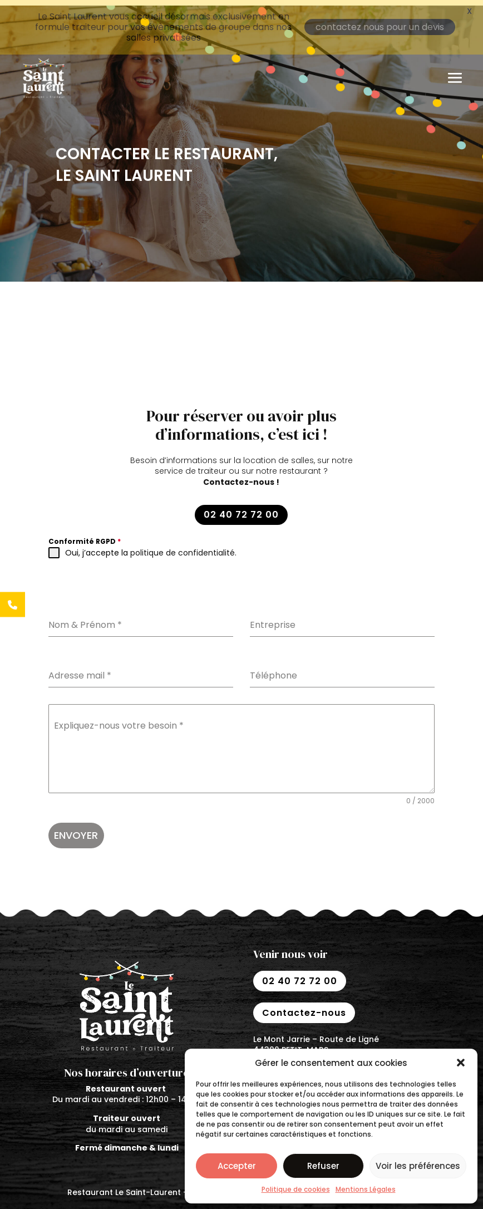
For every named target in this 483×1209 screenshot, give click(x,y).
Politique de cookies (296, 1189)
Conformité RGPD (84, 535)
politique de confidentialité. (183, 547)
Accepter (237, 1166)
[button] (460, 1062)
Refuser (323, 1166)
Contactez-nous (304, 1006)
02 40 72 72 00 (241, 509)
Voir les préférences (418, 1166)
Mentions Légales (366, 1189)
